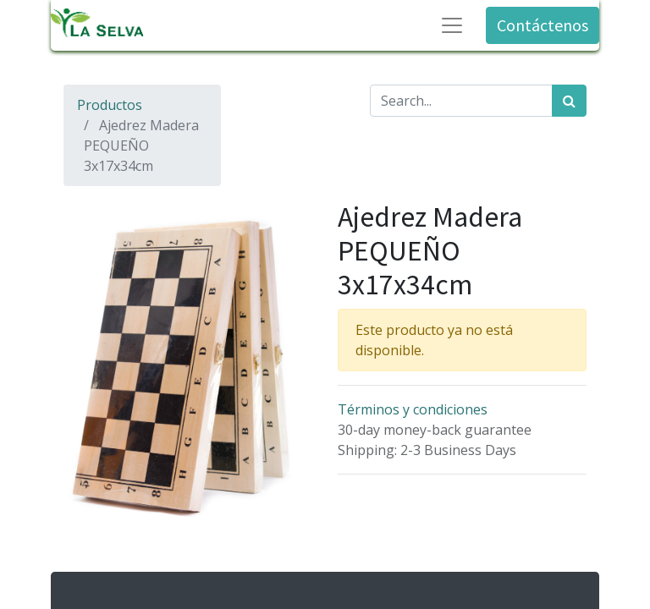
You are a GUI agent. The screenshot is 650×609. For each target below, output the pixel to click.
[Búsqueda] (569, 101)
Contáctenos (542, 25)
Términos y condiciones (413, 409)
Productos (109, 105)
